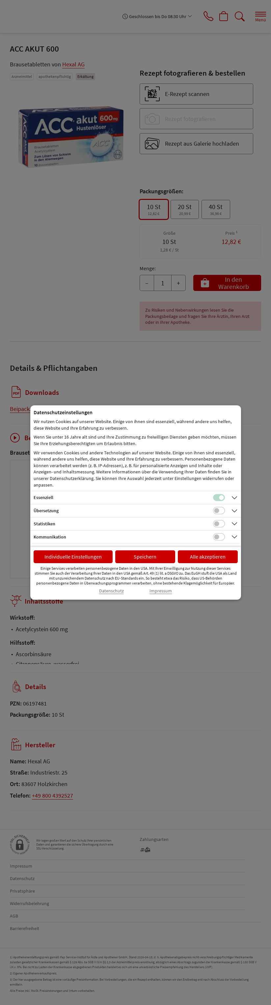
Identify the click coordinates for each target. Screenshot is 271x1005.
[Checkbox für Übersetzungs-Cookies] (219, 510)
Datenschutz (111, 591)
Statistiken (44, 524)
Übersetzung (46, 511)
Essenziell (43, 497)
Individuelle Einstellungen (73, 556)
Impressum (160, 591)
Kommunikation (50, 537)
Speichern (145, 556)
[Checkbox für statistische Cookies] (219, 523)
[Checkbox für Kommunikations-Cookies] (219, 536)
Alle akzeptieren (208, 556)
